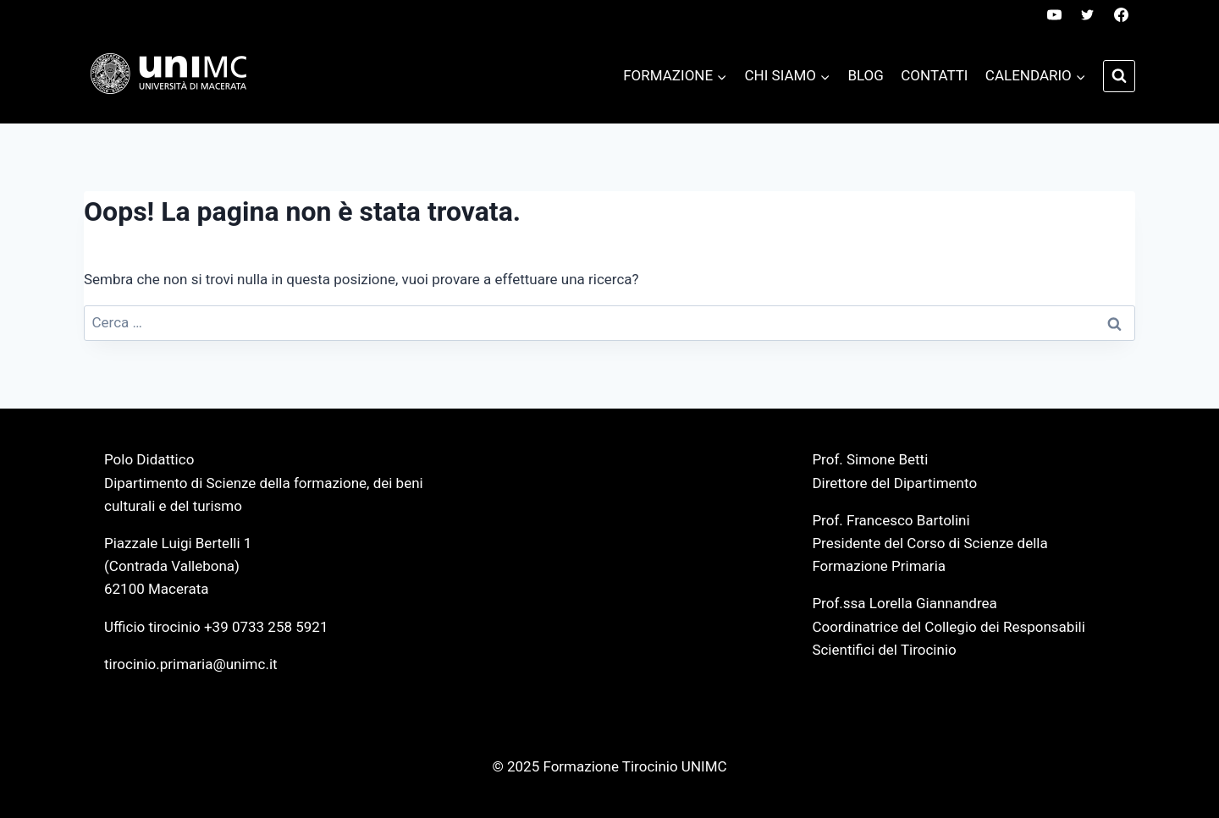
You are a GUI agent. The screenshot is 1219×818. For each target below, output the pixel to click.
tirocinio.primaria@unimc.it (191, 664)
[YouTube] (1054, 14)
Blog (865, 75)
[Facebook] (1120, 14)
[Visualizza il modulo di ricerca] (1119, 76)
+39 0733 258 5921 (266, 626)
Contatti (934, 75)
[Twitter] (1087, 14)
